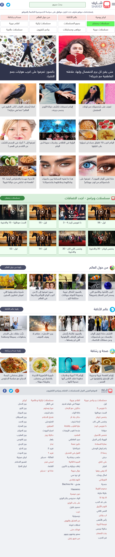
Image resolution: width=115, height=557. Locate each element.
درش (104, 457)
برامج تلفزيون (43, 29)
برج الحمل (22, 404)
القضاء (50, 466)
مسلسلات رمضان (100, 23)
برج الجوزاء (22, 413)
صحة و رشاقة (14, 17)
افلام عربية (14, 23)
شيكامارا (76, 448)
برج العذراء (22, 426)
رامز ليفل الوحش (99, 448)
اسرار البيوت (48, 430)
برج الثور (23, 408)
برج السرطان (21, 417)
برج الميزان (22, 430)
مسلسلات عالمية (14, 29)
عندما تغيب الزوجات (71, 430)
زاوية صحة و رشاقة (13, 351)
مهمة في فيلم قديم (71, 404)
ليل (105, 404)
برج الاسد (22, 422)
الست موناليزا (101, 413)
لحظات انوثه (74, 525)
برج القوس (22, 439)
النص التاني (102, 511)
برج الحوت (22, 453)
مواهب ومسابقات (72, 29)
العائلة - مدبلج (47, 457)
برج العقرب (22, 435)
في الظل (49, 404)
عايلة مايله (102, 493)
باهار (51, 439)
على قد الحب (101, 502)
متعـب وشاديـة (73, 457)
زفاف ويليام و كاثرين (71, 466)
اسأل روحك (102, 475)
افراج (104, 466)
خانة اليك (76, 413)
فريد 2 (50, 448)
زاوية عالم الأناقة (11, 309)
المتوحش (49, 422)
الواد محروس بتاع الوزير (69, 498)
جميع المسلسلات (72, 23)
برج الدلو (23, 448)
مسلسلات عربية (100, 29)
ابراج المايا (22, 466)
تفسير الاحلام (21, 462)
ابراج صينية (22, 457)
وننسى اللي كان (100, 422)
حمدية (104, 484)
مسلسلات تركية (43, 23)
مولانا (104, 430)
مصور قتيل (75, 507)
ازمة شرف (75, 422)
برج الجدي (22, 444)
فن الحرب (102, 538)
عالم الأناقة (72, 17)
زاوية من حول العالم (13, 267)
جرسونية (76, 516)
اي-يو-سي (75, 475)
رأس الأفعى (101, 520)
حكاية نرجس (101, 529)
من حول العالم (43, 17)
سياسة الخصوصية (44, 12)
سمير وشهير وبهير (72, 534)
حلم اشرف (48, 413)
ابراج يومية (101, 17)
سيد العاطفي (74, 439)
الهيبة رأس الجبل (99, 439)
